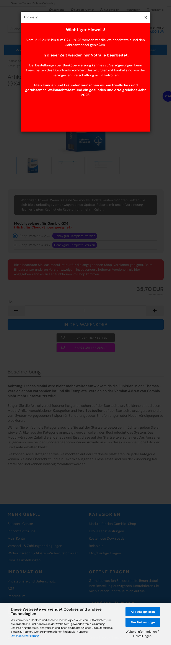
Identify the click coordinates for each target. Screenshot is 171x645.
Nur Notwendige (143, 622)
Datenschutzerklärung (25, 636)
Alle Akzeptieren (143, 612)
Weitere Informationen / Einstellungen (142, 634)
